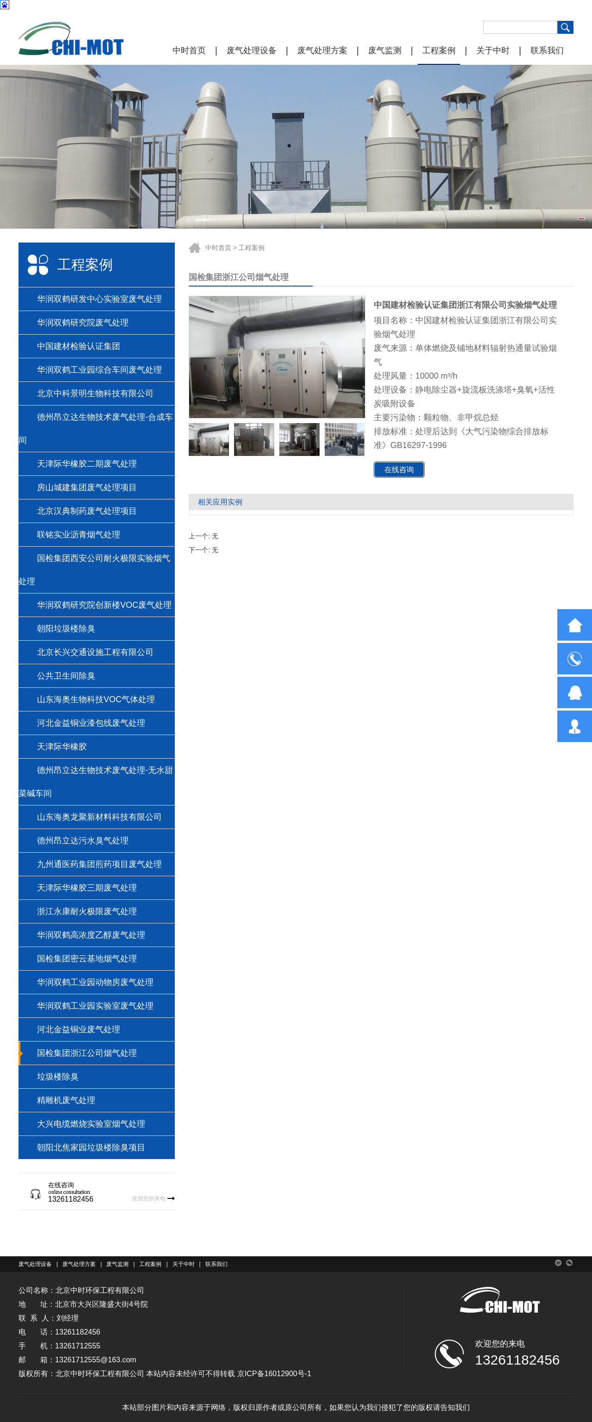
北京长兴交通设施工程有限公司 (95, 652)
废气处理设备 (252, 50)
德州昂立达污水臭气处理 (83, 840)
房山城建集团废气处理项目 (87, 487)
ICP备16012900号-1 (278, 1374)
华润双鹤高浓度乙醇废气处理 (91, 935)
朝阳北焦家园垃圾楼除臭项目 (91, 1147)
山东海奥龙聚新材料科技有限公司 (99, 817)
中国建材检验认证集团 (78, 346)
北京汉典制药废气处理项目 (87, 511)
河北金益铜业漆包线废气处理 (91, 723)
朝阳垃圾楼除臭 (66, 628)
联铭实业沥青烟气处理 (78, 534)
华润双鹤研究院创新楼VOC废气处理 (104, 605)
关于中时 (493, 50)
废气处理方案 (322, 50)
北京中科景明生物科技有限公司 (95, 393)
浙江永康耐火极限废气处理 (87, 911)
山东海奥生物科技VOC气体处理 (96, 699)
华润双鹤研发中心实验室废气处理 (99, 299)
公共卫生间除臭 (66, 675)
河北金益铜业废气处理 (78, 1029)
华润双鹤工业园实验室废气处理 (95, 1005)
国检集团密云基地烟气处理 (87, 958)
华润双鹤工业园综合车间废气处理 (99, 369)
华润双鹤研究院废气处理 (83, 322)
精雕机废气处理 (66, 1100)
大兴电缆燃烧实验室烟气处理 (91, 1124)
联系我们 (547, 50)
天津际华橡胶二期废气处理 (87, 463)
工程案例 (439, 50)
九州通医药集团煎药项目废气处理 (99, 864)
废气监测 (384, 50)
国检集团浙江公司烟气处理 (87, 1053)
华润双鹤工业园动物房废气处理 (95, 982)
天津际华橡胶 (62, 746)
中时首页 (189, 50)
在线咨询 (399, 470)
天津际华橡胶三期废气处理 (87, 887)
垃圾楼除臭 (58, 1076)
